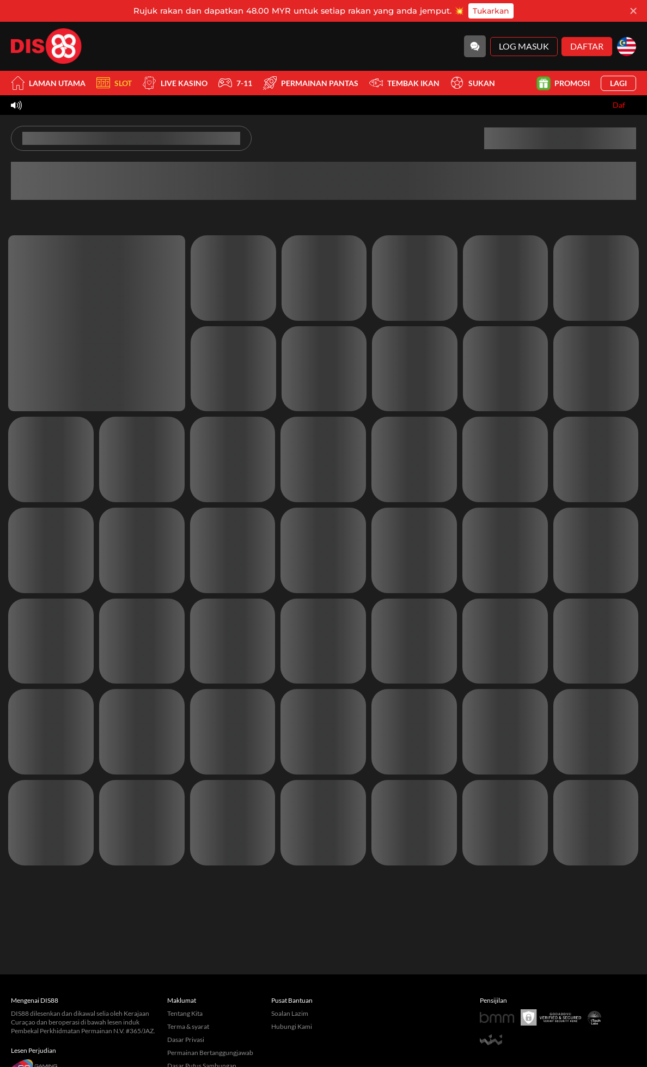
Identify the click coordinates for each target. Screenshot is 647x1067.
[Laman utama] (46, 46)
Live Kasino (175, 83)
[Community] (475, 46)
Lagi (618, 83)
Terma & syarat (188, 1026)
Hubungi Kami (291, 1026)
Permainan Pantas (310, 83)
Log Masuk (524, 46)
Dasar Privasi (185, 1039)
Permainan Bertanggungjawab (210, 1052)
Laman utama (48, 83)
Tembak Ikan (404, 83)
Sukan (472, 83)
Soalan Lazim (289, 1013)
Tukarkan (491, 11)
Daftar (586, 46)
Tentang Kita (185, 1013)
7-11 (235, 83)
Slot (114, 83)
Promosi (564, 83)
